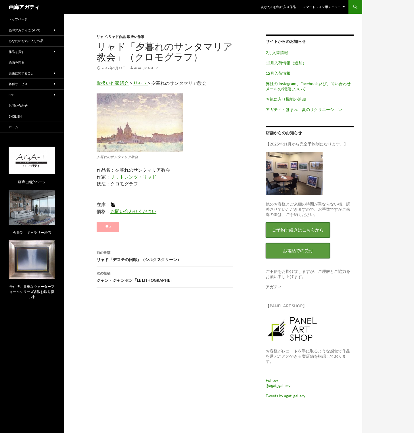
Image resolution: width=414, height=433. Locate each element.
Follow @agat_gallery (278, 383)
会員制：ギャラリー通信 (32, 232)
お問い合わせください (133, 211)
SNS (11, 95)
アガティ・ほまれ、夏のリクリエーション (304, 109)
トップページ (18, 19)
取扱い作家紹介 (113, 83)
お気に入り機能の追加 (286, 99)
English (15, 116)
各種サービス (18, 84)
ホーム (13, 127)
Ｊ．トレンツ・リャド (133, 176)
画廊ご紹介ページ (32, 182)
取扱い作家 (135, 37)
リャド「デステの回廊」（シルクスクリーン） (165, 255)
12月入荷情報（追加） (286, 62)
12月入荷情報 (278, 73)
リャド (102, 37)
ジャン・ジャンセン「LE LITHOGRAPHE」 (165, 276)
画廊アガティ (24, 7)
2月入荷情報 (277, 52)
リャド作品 (117, 37)
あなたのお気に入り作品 (278, 7)
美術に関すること (21, 73)
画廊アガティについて (24, 30)
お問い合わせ (18, 105)
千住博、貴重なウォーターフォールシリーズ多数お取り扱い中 (31, 291)
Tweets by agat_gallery (285, 395)
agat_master (146, 68)
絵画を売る (16, 62)
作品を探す (16, 51)
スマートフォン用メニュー (322, 7)
